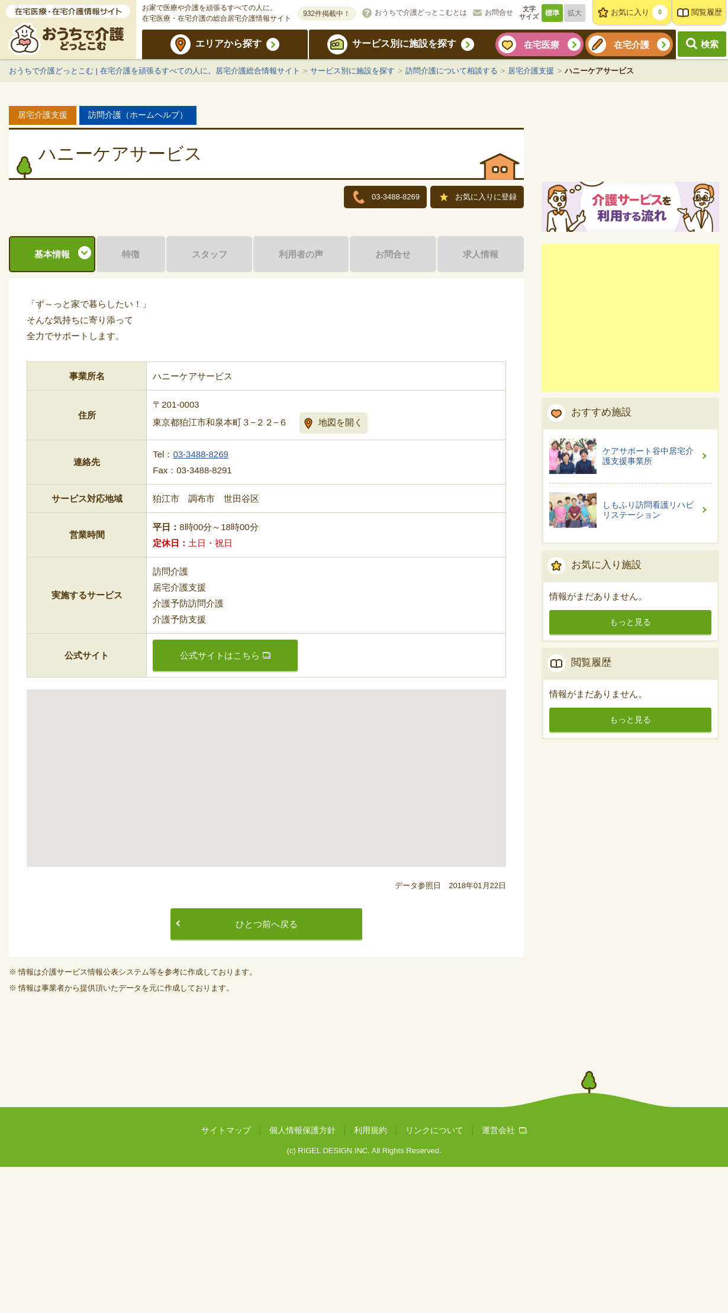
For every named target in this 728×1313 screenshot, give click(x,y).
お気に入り (639, 12)
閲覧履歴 (706, 12)
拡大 (575, 13)
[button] (266, 913)
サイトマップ (226, 1276)
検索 (710, 44)
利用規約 (370, 1276)
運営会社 (504, 1276)
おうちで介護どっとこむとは (421, 12)
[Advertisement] (630, 455)
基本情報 (52, 400)
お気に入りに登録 (478, 198)
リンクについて (434, 1276)
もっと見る (630, 759)
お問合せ (499, 12)
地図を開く (340, 568)
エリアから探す (228, 43)
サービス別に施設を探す (404, 43)
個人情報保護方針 (302, 1276)
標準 (552, 13)
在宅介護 (631, 45)
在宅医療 (541, 45)
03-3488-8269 (200, 600)
